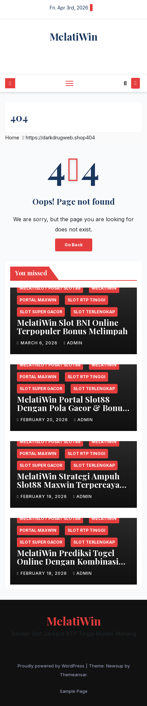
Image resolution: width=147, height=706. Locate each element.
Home (12, 137)
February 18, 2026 (44, 573)
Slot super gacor (41, 311)
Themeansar (73, 674)
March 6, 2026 (40, 342)
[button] (125, 83)
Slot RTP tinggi (86, 299)
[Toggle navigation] (69, 83)
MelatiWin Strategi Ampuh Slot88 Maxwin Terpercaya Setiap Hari (68, 484)
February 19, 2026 (44, 496)
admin (73, 342)
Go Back (74, 244)
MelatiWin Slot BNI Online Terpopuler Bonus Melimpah (72, 326)
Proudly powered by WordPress (52, 665)
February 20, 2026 (45, 419)
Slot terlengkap (94, 311)
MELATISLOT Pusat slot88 (50, 288)
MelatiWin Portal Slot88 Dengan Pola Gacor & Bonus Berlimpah (71, 408)
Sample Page (74, 691)
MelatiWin (74, 36)
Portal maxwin (38, 299)
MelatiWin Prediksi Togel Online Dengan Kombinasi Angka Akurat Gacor (68, 561)
